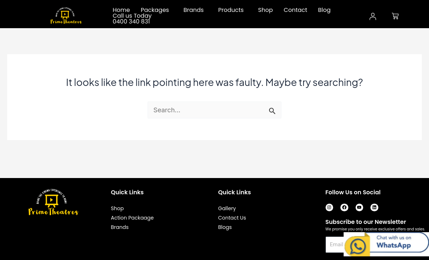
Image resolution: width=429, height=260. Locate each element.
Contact (295, 10)
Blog (324, 10)
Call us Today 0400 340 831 (132, 19)
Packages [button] (155, 10)
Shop (265, 10)
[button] (156, 10)
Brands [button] (193, 10)
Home (121, 10)
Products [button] (230, 10)
